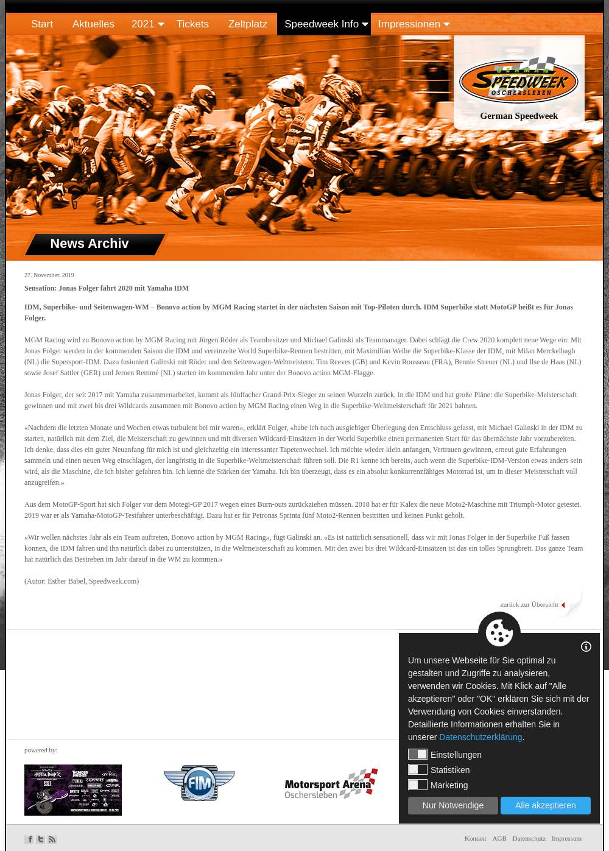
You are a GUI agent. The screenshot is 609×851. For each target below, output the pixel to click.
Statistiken (439, 769)
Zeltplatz (247, 24)
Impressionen (409, 24)
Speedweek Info (321, 24)
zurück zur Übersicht (529, 604)
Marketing (438, 784)
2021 (143, 24)
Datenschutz (529, 838)
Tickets (193, 24)
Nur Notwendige (453, 805)
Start (42, 24)
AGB (500, 838)
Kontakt (475, 838)
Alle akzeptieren (545, 805)
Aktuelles (93, 24)
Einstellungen (445, 754)
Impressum (567, 838)
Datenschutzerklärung (480, 737)
